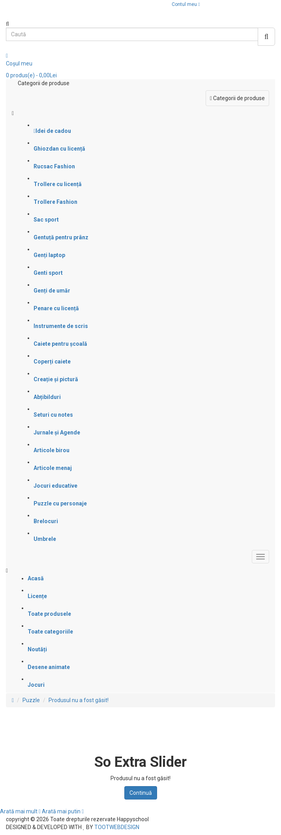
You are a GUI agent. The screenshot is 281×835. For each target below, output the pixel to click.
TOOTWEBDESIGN (116, 827)
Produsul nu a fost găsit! (79, 700)
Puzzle (31, 700)
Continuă (140, 793)
